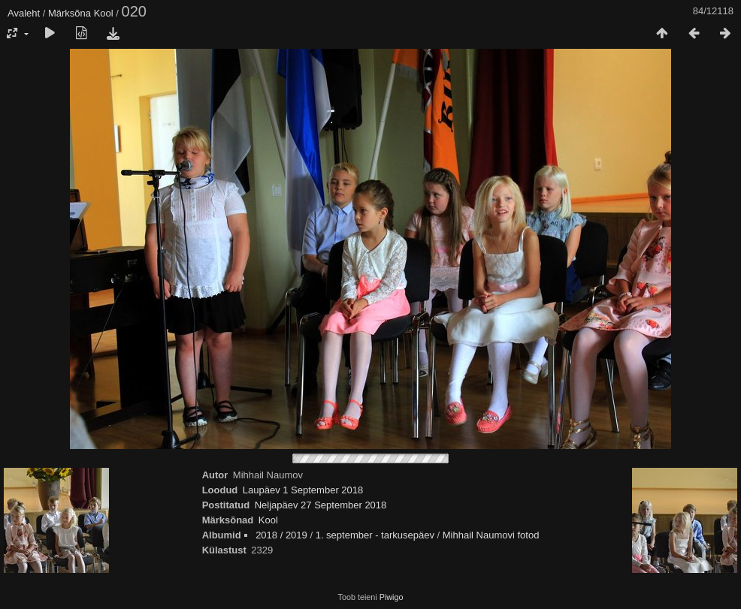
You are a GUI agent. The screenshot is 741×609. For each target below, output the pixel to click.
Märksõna (69, 13)
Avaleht (24, 13)
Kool (103, 13)
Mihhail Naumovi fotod (491, 535)
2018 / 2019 (281, 535)
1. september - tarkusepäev (375, 535)
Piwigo (392, 596)
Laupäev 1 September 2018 (303, 490)
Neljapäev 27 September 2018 (321, 505)
